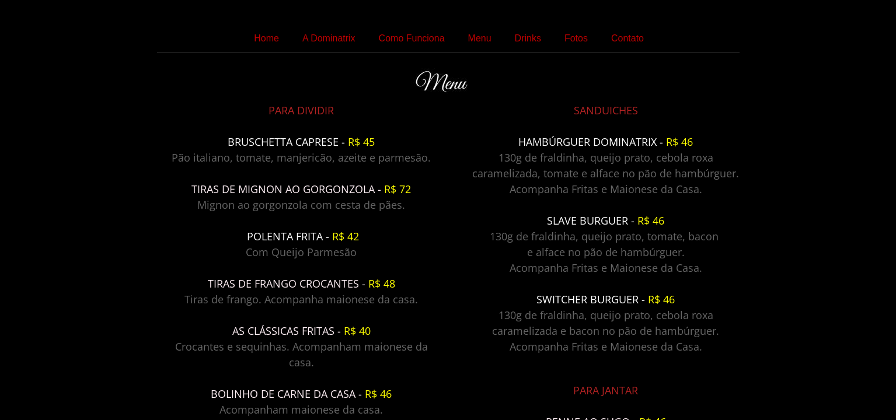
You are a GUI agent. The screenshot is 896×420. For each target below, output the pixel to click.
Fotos (576, 38)
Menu (479, 38)
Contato (627, 38)
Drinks (528, 38)
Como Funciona (412, 38)
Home (266, 38)
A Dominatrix (328, 38)
